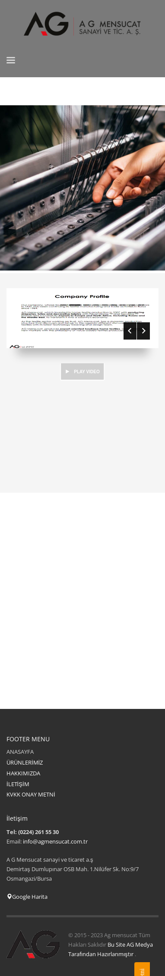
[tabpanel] (82, 189)
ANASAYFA (20, 752)
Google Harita (27, 896)
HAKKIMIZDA (23, 773)
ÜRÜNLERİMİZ (24, 762)
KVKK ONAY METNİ (30, 794)
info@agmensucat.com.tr (55, 841)
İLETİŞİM (17, 784)
